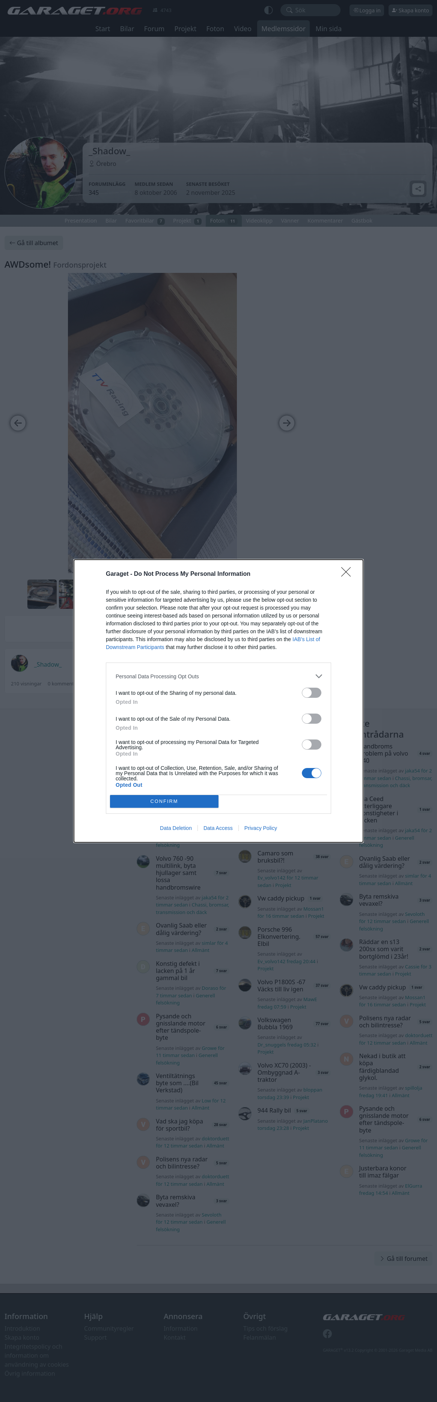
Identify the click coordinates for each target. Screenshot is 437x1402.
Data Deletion (176, 828)
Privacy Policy (260, 828)
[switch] (311, 693)
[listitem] (218, 676)
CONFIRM (164, 801)
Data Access (218, 828)
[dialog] (218, 701)
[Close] (348, 574)
